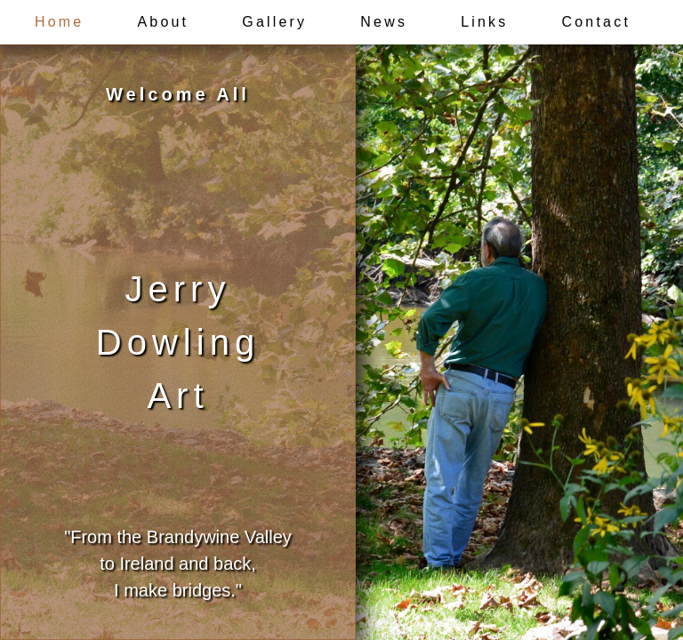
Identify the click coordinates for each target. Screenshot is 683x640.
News (383, 21)
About (163, 21)
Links (484, 21)
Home (59, 21)
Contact (596, 21)
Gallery (274, 21)
